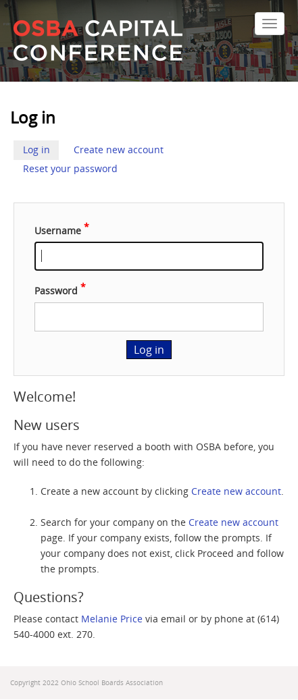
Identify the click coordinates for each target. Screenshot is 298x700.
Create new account (119, 150)
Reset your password (70, 169)
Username (57, 230)
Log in (36, 150)
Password (56, 291)
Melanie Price (112, 619)
